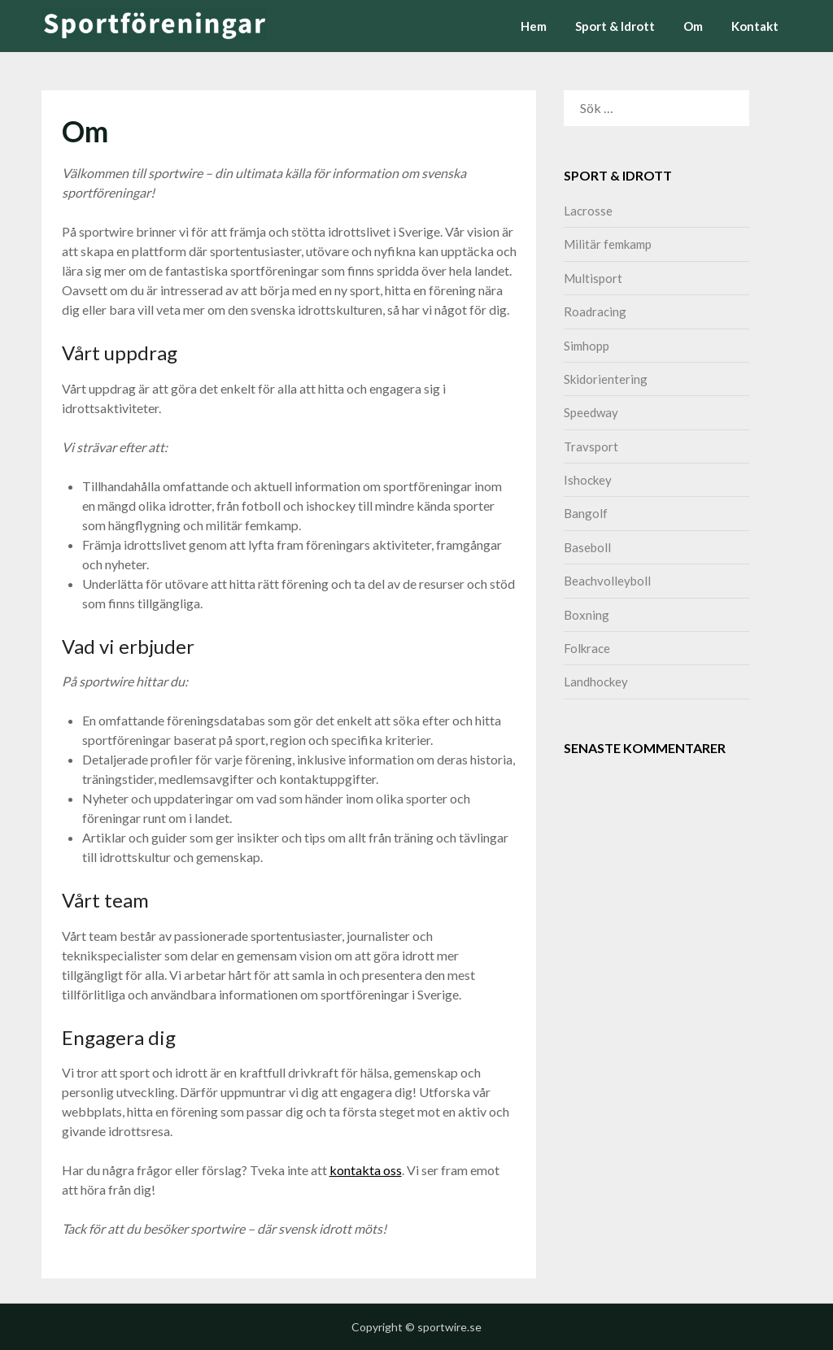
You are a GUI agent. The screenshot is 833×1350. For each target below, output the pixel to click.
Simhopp (586, 345)
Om (693, 26)
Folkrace (587, 648)
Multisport (593, 278)
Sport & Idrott (615, 26)
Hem (534, 26)
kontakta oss (365, 1170)
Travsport (591, 446)
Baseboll (587, 547)
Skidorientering (606, 379)
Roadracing (595, 311)
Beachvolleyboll (607, 580)
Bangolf (586, 513)
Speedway (591, 412)
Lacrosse (588, 210)
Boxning (586, 615)
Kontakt (754, 26)
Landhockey (596, 681)
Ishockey (588, 479)
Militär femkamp (608, 244)
